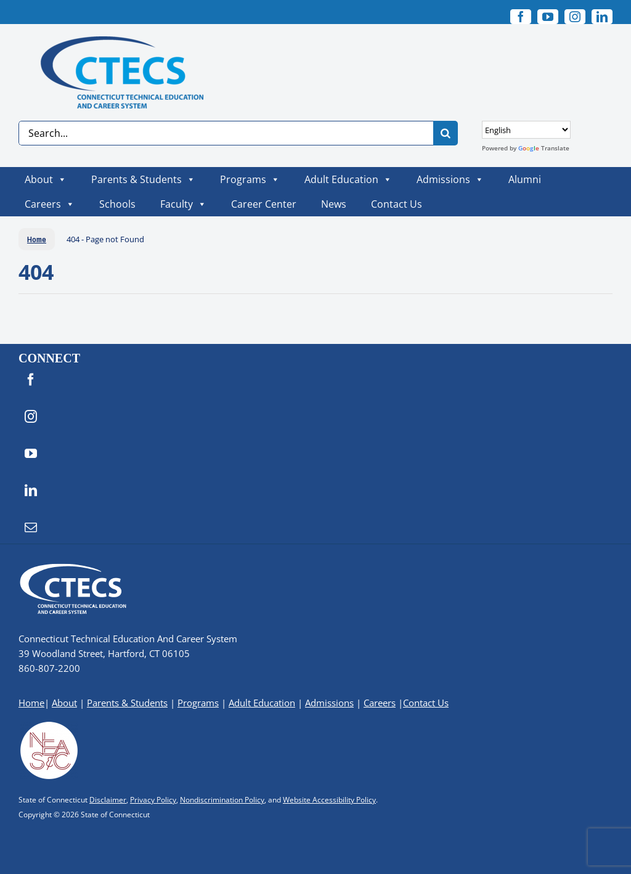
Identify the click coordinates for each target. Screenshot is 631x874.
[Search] (445, 133)
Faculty (183, 204)
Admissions (450, 179)
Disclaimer (107, 799)
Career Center (263, 204)
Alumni (524, 179)
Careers (50, 204)
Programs (250, 179)
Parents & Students (143, 179)
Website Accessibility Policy (329, 799)
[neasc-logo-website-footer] (49, 725)
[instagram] (574, 16)
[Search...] (225, 133)
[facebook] (520, 16)
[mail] (31, 527)
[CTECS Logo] (110, 42)
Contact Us (396, 204)
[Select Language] (526, 130)
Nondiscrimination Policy (222, 799)
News (333, 204)
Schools (117, 204)
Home (31, 702)
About (46, 179)
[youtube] (547, 16)
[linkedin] (602, 16)
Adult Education (348, 179)
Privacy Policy (153, 799)
